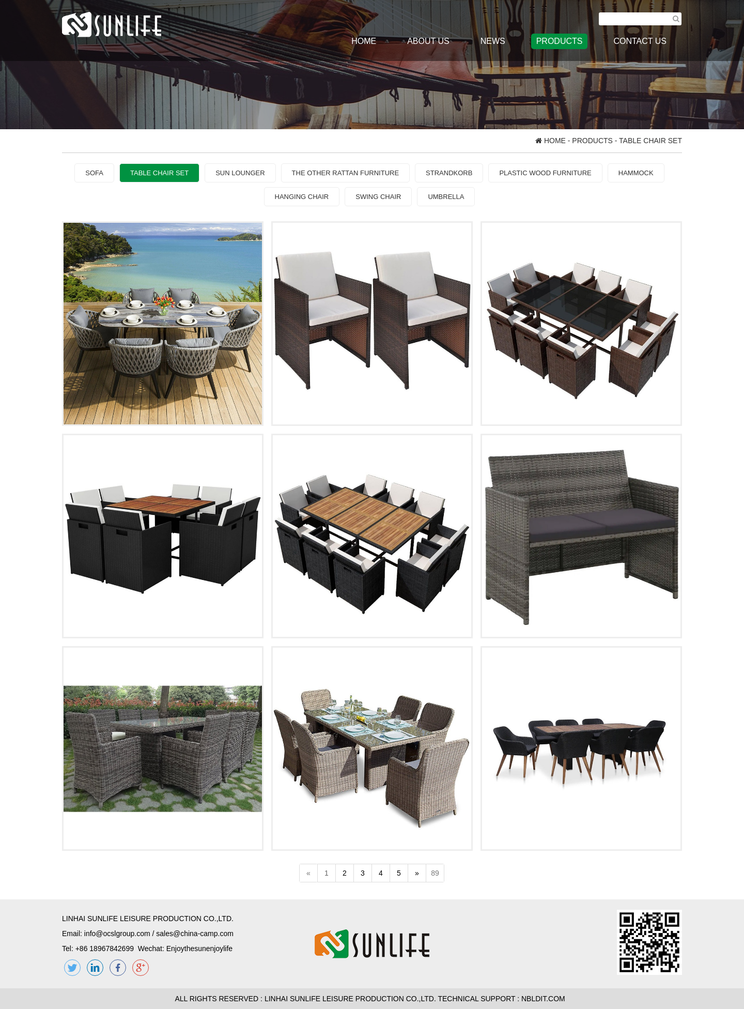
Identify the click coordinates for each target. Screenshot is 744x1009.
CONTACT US (640, 41)
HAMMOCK (636, 173)
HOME (363, 41)
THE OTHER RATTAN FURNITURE (345, 173)
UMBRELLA (446, 197)
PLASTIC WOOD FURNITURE (545, 173)
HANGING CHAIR (302, 197)
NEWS (493, 41)
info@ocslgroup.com (117, 933)
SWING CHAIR (378, 197)
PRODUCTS (559, 41)
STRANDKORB (449, 173)
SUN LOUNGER (240, 173)
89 (435, 873)
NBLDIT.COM (545, 999)
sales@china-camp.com (195, 933)
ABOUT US (428, 41)
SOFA (94, 173)
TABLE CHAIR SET (159, 173)
